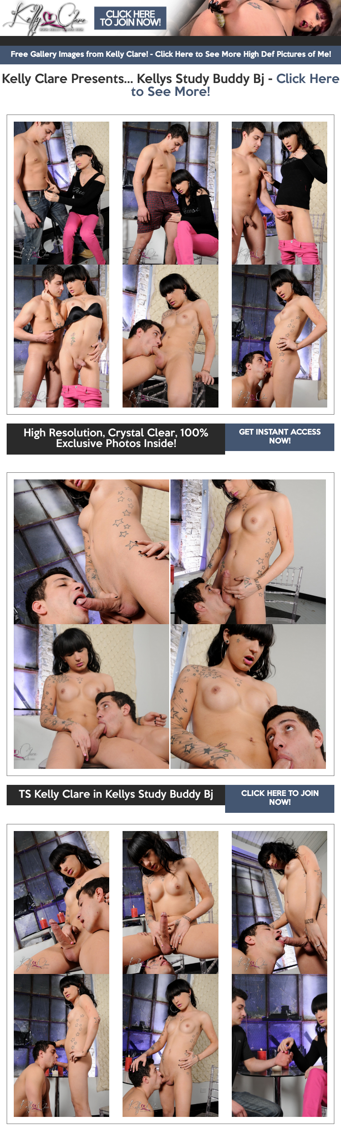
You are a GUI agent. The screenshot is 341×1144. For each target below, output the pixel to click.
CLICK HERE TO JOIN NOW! (280, 798)
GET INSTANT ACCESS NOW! (280, 437)
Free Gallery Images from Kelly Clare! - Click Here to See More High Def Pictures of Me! (171, 54)
